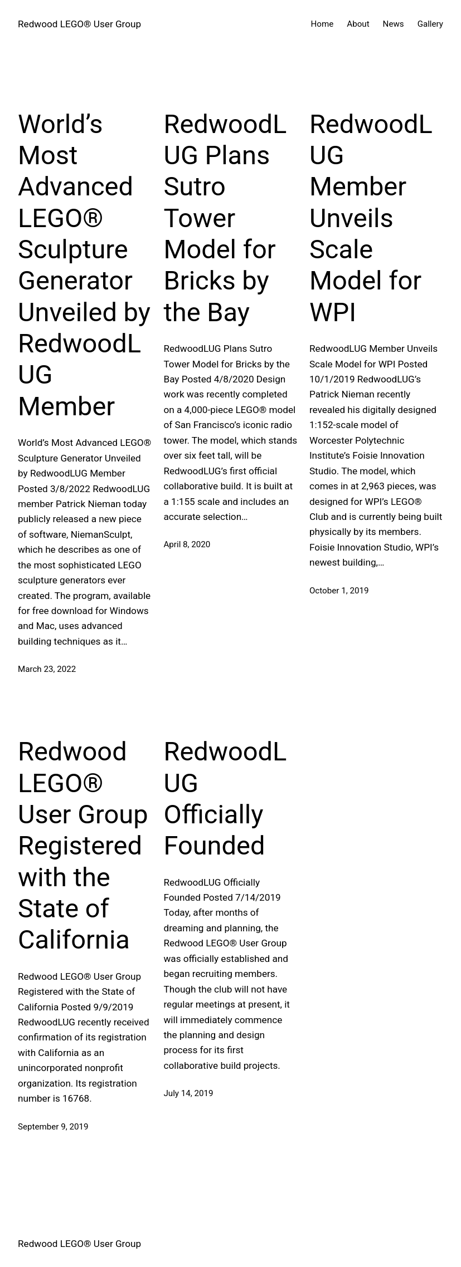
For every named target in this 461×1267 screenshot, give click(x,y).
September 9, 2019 (53, 1127)
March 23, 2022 (47, 669)
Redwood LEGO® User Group (79, 24)
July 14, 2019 (188, 1093)
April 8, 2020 (186, 544)
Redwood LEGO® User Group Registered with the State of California (83, 845)
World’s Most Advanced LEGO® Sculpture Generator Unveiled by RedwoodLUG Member (84, 265)
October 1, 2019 (338, 591)
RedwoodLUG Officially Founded (225, 798)
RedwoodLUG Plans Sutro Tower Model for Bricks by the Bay (225, 218)
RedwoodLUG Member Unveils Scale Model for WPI (371, 218)
